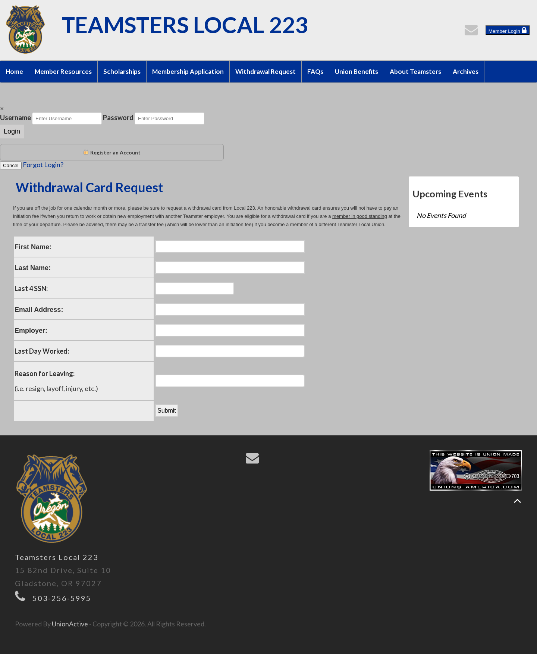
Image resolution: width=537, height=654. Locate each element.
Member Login (508, 30)
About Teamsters (415, 71)
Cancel (11, 165)
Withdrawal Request (265, 71)
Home (14, 71)
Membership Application (188, 71)
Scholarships (122, 71)
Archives (465, 71)
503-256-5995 (61, 598)
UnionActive (70, 624)
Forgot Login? (43, 164)
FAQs (315, 71)
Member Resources (63, 71)
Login (12, 131)
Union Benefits (356, 71)
